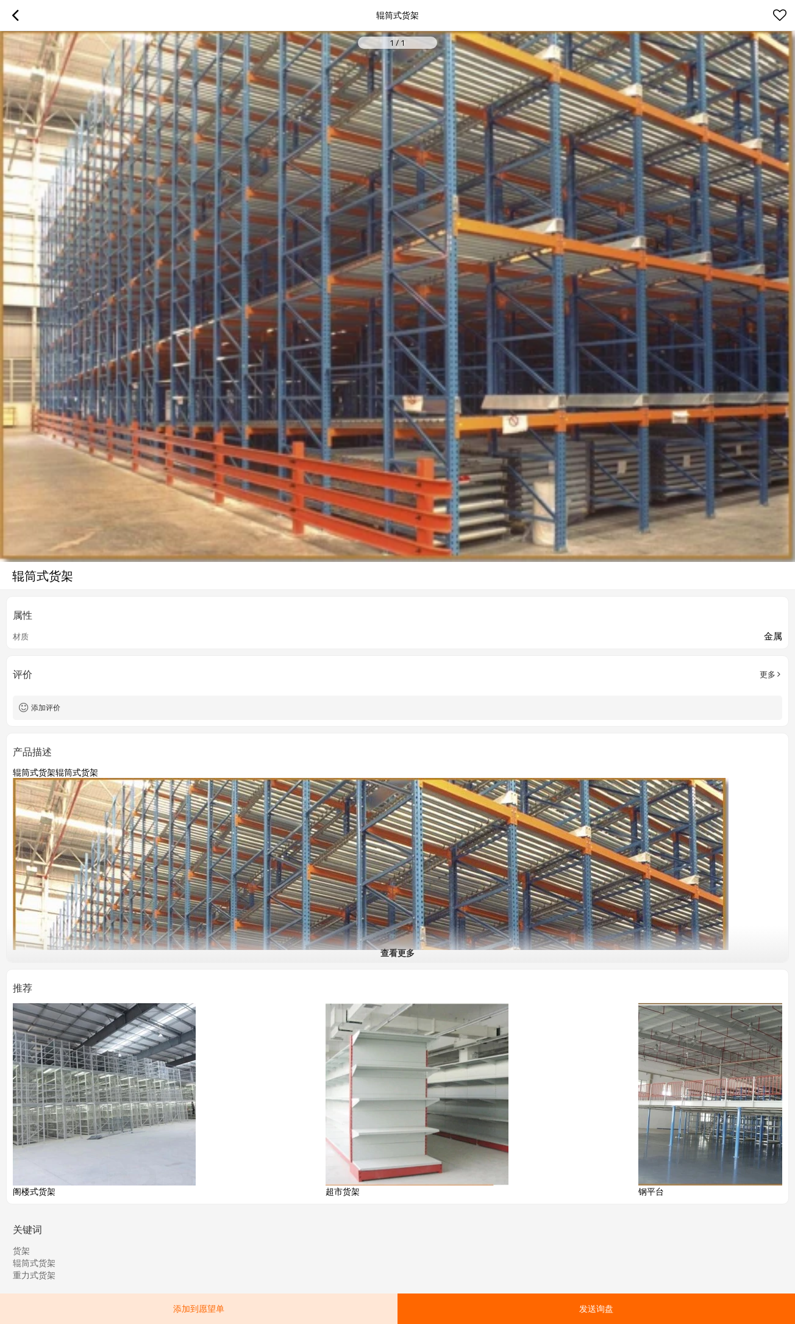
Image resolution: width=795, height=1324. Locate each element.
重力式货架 (34, 1275)
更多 (767, 674)
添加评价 (45, 707)
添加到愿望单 (198, 1308)
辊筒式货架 (34, 1263)
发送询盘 (596, 1308)
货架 (21, 1251)
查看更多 (397, 952)
